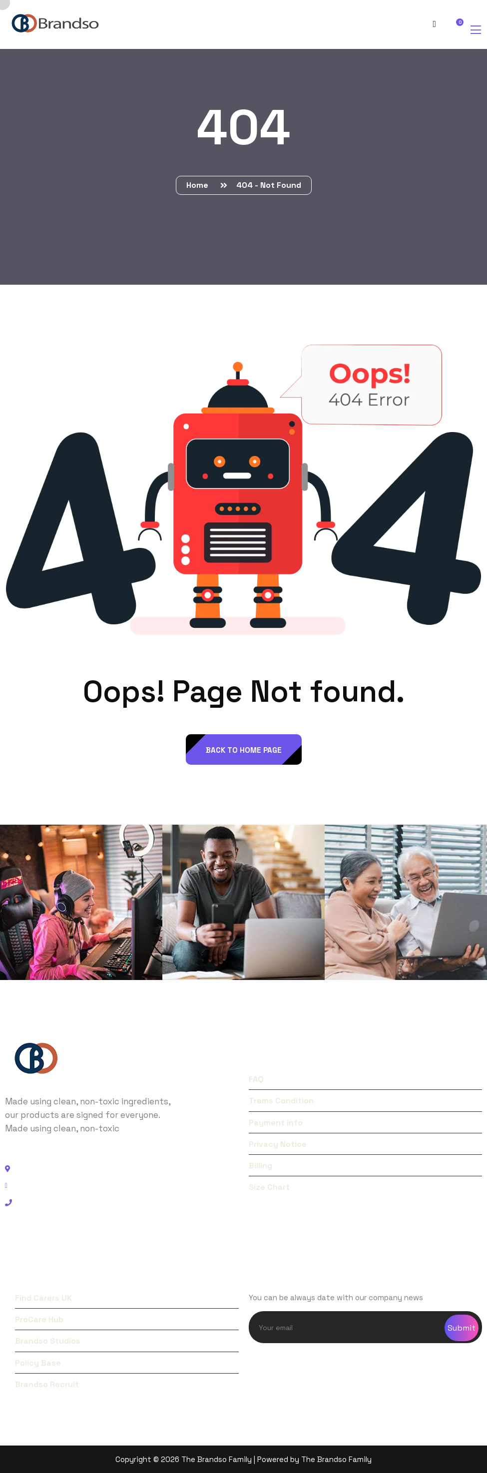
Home (199, 185)
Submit (462, 1328)
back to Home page (244, 750)
